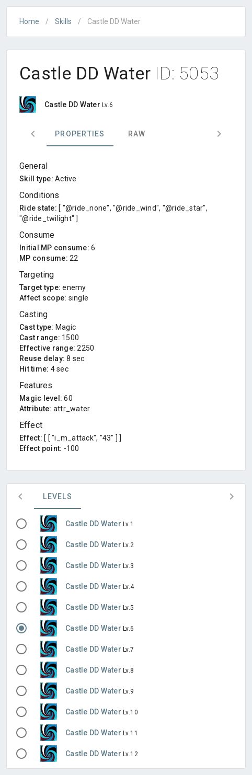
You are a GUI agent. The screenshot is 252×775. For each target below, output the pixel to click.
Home (29, 21)
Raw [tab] (137, 134)
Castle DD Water (94, 523)
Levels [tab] (57, 496)
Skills (63, 21)
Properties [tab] (80, 134)
